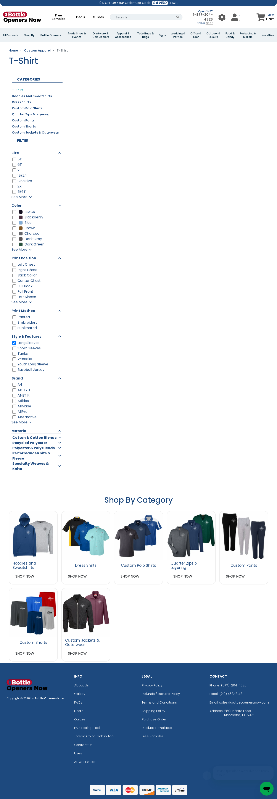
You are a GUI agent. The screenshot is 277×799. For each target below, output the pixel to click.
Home (13, 50)
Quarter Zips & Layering (30, 114)
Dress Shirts (21, 102)
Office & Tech (195, 35)
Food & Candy (230, 35)
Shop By (29, 35)
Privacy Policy (152, 685)
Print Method (23, 310)
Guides (98, 17)
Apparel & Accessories (123, 35)
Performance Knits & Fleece (31, 456)
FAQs (78, 702)
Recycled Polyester (29, 442)
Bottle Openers (50, 35)
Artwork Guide (85, 761)
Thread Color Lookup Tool (94, 736)
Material (19, 430)
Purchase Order (154, 719)
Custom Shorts (24, 126)
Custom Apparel (37, 50)
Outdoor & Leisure (213, 35)
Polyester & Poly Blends (33, 448)
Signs (162, 35)
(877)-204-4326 (233, 685)
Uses (78, 753)
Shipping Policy (153, 711)
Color (16, 205)
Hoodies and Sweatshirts (32, 96)
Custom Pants (23, 120)
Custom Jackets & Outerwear (35, 132)
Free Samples (58, 17)
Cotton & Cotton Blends (34, 437)
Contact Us (83, 745)
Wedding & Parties (178, 35)
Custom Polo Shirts (27, 108)
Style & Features (26, 336)
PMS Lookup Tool (87, 727)
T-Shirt (17, 90)
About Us (81, 685)
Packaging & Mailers (248, 35)
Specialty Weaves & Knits (30, 466)
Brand (17, 378)
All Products (10, 35)
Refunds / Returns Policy (161, 693)
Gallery (79, 693)
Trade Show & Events (77, 35)
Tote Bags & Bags (145, 35)
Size (15, 152)
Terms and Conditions (159, 702)
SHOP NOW (24, 576)
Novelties (268, 35)
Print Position (23, 258)
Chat (209, 23)
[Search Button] (177, 17)
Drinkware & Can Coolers (100, 35)
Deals (80, 17)
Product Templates (157, 727)
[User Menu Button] (222, 17)
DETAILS (173, 3)
